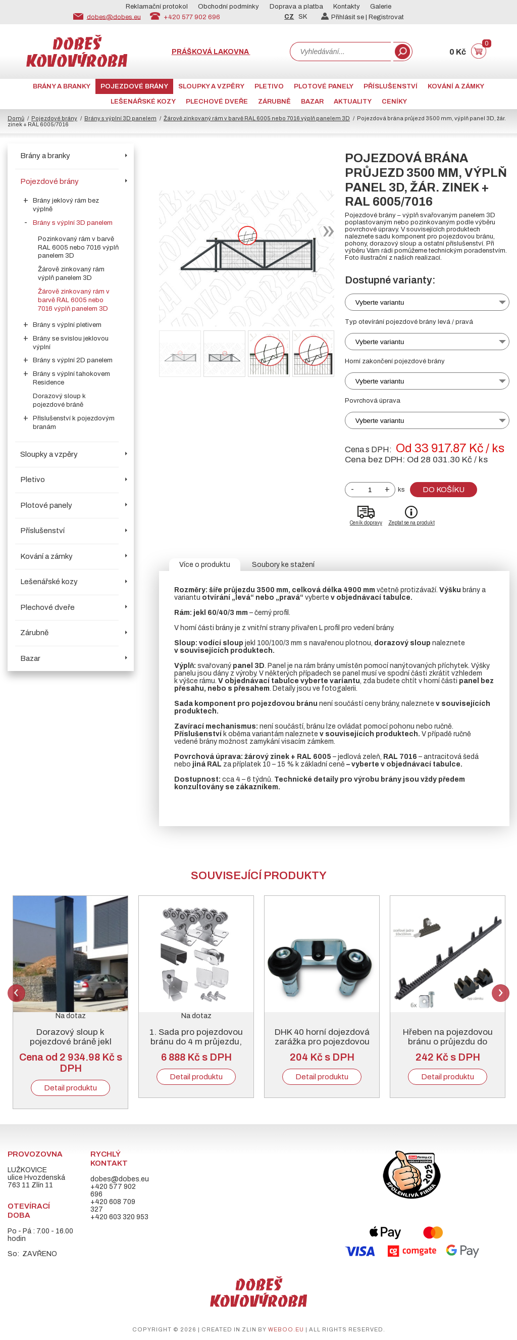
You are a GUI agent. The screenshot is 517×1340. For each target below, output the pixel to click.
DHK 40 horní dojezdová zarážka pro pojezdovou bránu (322, 1041)
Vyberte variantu (379, 302)
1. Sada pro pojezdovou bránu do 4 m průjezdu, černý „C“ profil (196, 1041)
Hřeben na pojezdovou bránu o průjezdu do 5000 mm (448, 1041)
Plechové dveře (217, 101)
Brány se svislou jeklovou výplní (71, 343)
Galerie (380, 6)
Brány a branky (61, 86)
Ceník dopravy (366, 522)
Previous (16, 993)
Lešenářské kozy (143, 101)
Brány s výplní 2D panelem (73, 360)
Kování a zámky (456, 86)
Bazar (312, 101)
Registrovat (386, 17)
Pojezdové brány (134, 86)
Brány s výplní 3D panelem (120, 118)
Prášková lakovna (211, 52)
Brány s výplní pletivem (67, 324)
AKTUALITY (353, 101)
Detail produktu (70, 1088)
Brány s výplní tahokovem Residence (71, 378)
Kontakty (346, 6)
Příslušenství (391, 86)
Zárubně (274, 101)
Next (500, 993)
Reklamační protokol (157, 6)
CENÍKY (394, 101)
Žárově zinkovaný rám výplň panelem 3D (71, 273)
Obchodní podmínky (228, 6)
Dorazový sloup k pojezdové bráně (59, 400)
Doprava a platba (296, 6)
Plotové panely (323, 86)
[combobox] (340, 51)
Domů (16, 118)
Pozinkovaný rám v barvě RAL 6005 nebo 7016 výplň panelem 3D (78, 247)
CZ (289, 16)
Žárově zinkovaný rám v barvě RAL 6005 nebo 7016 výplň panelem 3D (257, 118)
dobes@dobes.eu (114, 16)
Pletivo (269, 86)
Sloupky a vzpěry (211, 86)
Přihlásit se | (345, 17)
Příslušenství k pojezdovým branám (74, 422)
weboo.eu (286, 1329)
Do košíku (443, 490)
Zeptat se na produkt (411, 522)
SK (302, 16)
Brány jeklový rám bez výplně (66, 205)
